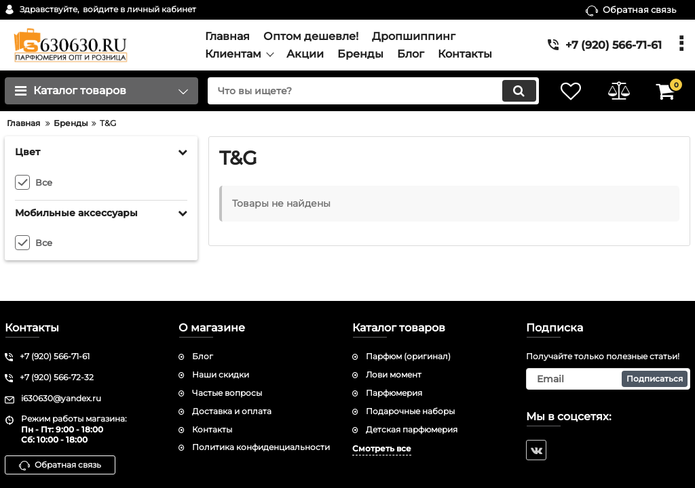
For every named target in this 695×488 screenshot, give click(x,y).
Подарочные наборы (410, 411)
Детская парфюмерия (411, 429)
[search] (373, 90)
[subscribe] (608, 379)
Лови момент (393, 374)
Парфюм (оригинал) (408, 356)
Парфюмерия (394, 393)
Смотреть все (381, 448)
